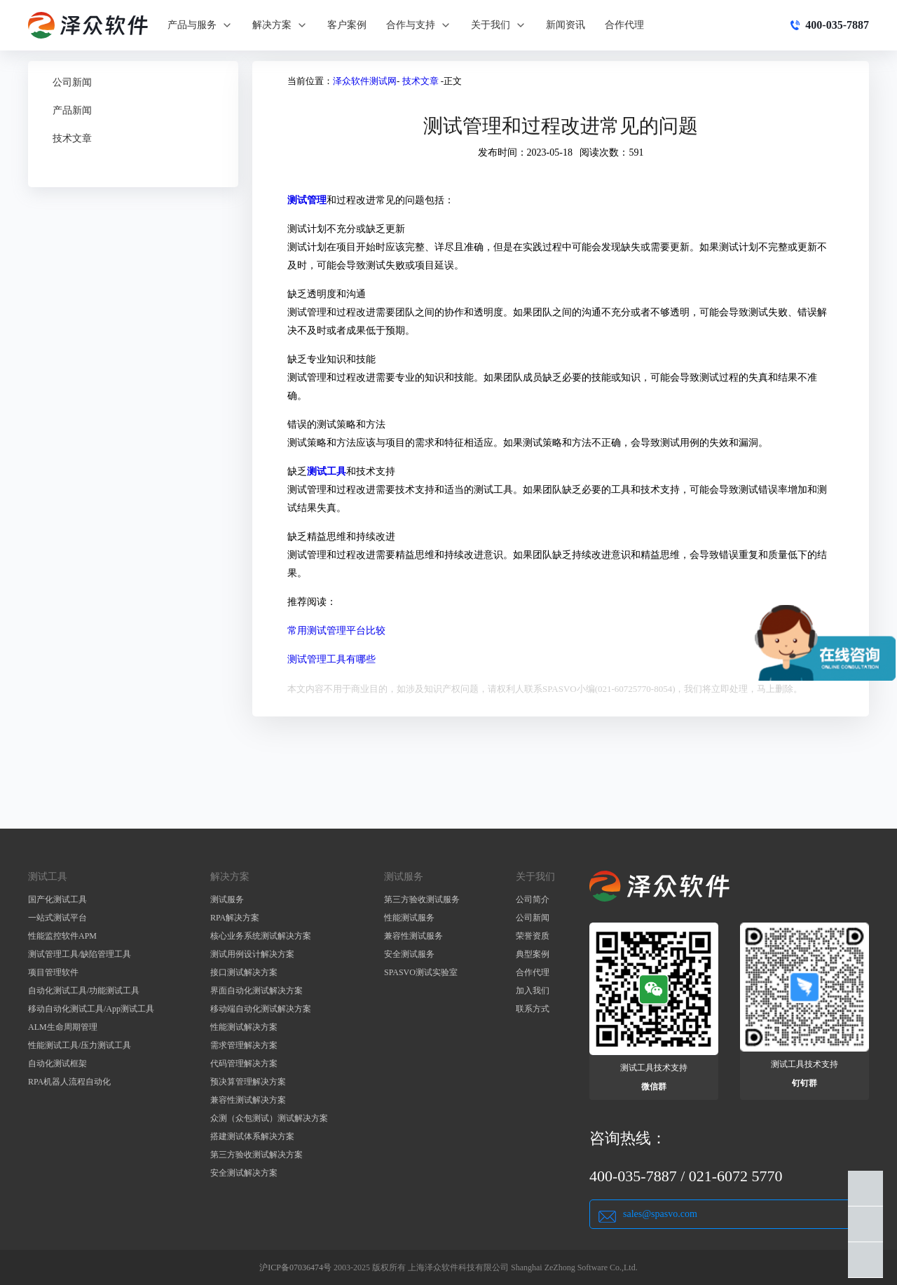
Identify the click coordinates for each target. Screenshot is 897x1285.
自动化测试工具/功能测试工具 (83, 990)
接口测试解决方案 (244, 972)
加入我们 (532, 990)
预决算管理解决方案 (248, 1082)
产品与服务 (200, 25)
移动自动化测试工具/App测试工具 (91, 1009)
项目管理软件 (53, 972)
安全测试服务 (409, 954)
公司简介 (532, 899)
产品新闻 (72, 110)
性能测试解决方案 (244, 1027)
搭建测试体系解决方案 (252, 1136)
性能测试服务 (409, 918)
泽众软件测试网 (365, 81)
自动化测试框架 (57, 1063)
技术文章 (72, 138)
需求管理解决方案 (244, 1045)
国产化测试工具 (57, 899)
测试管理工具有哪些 (331, 659)
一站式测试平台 (57, 918)
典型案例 (532, 954)
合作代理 (624, 25)
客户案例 (347, 25)
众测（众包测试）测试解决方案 (269, 1118)
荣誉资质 (532, 936)
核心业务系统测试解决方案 (260, 936)
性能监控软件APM (62, 936)
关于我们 (498, 25)
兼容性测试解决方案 (248, 1100)
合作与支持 (418, 25)
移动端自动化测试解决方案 (260, 1009)
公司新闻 (72, 82)
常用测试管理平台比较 (336, 630)
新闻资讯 (565, 25)
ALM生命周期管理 (62, 1027)
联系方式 (532, 1009)
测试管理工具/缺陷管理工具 (79, 954)
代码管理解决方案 (244, 1063)
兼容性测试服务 (413, 936)
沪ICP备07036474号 (295, 1267)
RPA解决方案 (234, 918)
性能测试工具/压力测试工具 (79, 1045)
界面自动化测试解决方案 (256, 990)
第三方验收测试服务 (422, 899)
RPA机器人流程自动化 (69, 1082)
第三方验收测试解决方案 (256, 1155)
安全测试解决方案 (244, 1173)
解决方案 (280, 25)
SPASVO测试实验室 (421, 972)
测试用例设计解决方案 (252, 954)
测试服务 (227, 899)
